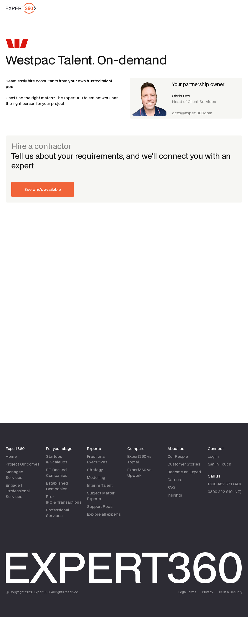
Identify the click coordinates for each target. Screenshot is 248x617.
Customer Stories (183, 464)
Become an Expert (184, 471)
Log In (213, 456)
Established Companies (57, 485)
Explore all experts (104, 514)
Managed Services (14, 474)
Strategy (95, 469)
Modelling (96, 477)
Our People (177, 456)
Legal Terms (187, 592)
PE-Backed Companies (56, 472)
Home (11, 456)
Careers (174, 479)
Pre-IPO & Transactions (63, 499)
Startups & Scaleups (56, 459)
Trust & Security (230, 592)
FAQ (171, 487)
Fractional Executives (97, 459)
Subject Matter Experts (101, 495)
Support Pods (99, 506)
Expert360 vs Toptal (139, 459)
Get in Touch (219, 464)
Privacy (207, 592)
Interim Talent (100, 485)
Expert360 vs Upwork (139, 472)
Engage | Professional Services (18, 490)
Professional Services (57, 512)
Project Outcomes (22, 464)
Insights (174, 495)
